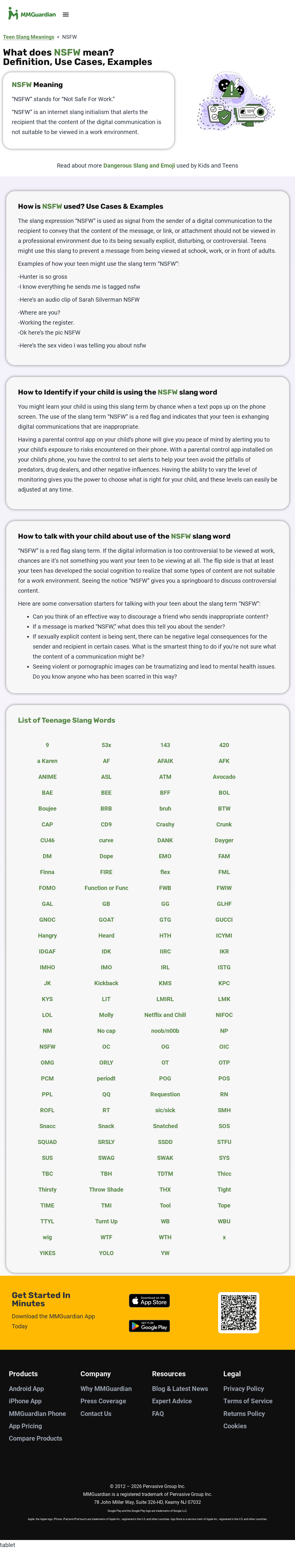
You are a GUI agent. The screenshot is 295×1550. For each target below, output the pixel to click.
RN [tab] (224, 1094)
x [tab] (224, 1237)
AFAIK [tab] (165, 760)
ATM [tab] (165, 776)
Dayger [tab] (224, 840)
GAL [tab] (47, 903)
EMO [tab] (165, 856)
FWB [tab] (165, 887)
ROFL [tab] (47, 1110)
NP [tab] (224, 1030)
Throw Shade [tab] (106, 1189)
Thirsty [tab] (47, 1189)
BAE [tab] (47, 792)
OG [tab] (165, 1046)
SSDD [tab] (165, 1141)
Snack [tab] (106, 1126)
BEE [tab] (106, 792)
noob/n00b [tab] (165, 1030)
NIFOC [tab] (224, 1014)
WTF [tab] (106, 1237)
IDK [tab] (106, 951)
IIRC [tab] (165, 951)
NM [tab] (47, 1030)
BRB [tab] (106, 808)
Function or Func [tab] (106, 887)
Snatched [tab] (165, 1126)
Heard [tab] (106, 935)
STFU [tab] (224, 1141)
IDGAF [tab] (47, 951)
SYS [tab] (224, 1157)
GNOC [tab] (47, 919)
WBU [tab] (224, 1221)
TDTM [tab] (165, 1173)
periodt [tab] (106, 1078)
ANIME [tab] (47, 776)
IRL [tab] (165, 967)
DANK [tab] (165, 840)
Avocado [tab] (224, 776)
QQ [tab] (106, 1094)
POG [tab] (165, 1078)
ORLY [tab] (106, 1062)
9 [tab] (47, 745)
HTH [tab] (165, 935)
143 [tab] (165, 745)
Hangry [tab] (47, 935)
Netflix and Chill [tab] (165, 1014)
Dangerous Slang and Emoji (139, 165)
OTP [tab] (224, 1062)
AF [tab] (106, 760)
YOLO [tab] (106, 1253)
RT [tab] (106, 1110)
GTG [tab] (165, 919)
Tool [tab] (165, 1205)
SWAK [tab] (165, 1157)
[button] (65, 14)
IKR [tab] (224, 951)
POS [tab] (224, 1078)
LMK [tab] (224, 999)
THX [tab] (165, 1189)
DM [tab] (47, 856)
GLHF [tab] (224, 903)
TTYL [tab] (47, 1221)
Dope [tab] (106, 856)
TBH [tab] (106, 1173)
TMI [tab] (106, 1205)
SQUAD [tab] (47, 1141)
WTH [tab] (165, 1237)
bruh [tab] (165, 808)
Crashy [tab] (165, 824)
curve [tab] (106, 840)
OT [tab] (165, 1062)
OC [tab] (106, 1046)
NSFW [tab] (47, 1046)
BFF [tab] (165, 792)
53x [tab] (106, 745)
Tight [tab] (224, 1189)
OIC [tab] (224, 1046)
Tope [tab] (224, 1205)
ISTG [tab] (224, 967)
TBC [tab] (47, 1173)
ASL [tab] (106, 776)
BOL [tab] (224, 792)
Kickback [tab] (106, 983)
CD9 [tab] (106, 824)
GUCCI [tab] (224, 919)
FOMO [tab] (47, 887)
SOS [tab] (224, 1126)
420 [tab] (224, 745)
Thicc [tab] (224, 1173)
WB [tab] (165, 1221)
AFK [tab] (224, 760)
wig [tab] (47, 1237)
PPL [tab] (47, 1094)
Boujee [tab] (47, 808)
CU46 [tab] (47, 840)
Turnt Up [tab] (106, 1221)
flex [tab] (165, 872)
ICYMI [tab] (224, 935)
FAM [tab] (224, 856)
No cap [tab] (106, 1030)
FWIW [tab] (224, 887)
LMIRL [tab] (165, 999)
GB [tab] (106, 903)
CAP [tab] (47, 824)
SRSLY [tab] (106, 1141)
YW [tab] (165, 1253)
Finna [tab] (47, 872)
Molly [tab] (106, 1014)
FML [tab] (224, 872)
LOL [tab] (47, 1014)
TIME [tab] (47, 1205)
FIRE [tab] (106, 872)
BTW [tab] (224, 808)
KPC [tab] (224, 983)
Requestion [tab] (165, 1094)
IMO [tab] (106, 967)
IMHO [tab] (47, 967)
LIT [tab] (106, 999)
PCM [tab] (47, 1078)
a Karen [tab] (47, 760)
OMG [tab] (47, 1062)
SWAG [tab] (106, 1157)
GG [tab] (165, 903)
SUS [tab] (47, 1157)
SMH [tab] (224, 1110)
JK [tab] (47, 983)
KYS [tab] (47, 999)
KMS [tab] (165, 983)
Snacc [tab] (47, 1126)
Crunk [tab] (224, 824)
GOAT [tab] (106, 919)
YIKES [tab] (47, 1253)
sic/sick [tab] (165, 1110)
